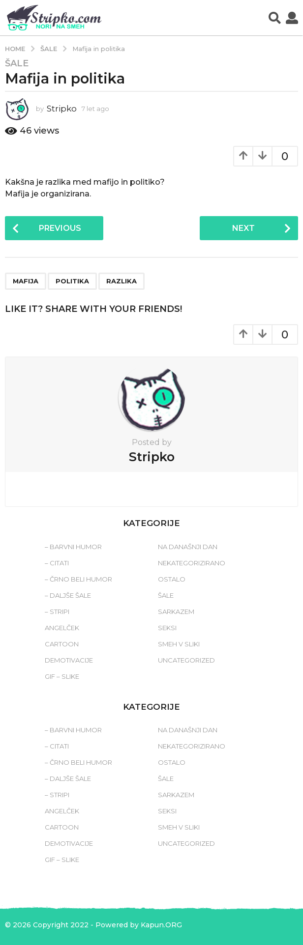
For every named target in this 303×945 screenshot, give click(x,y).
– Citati (57, 563)
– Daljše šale (68, 595)
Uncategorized (186, 660)
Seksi (167, 628)
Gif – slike (62, 676)
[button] (275, 18)
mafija (25, 281)
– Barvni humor (73, 547)
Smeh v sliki (179, 644)
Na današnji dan (187, 547)
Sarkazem (176, 611)
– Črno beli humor (78, 579)
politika (72, 281)
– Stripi (57, 611)
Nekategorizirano (191, 563)
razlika (121, 281)
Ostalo (171, 579)
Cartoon (62, 644)
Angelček (62, 628)
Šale (17, 63)
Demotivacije (69, 660)
